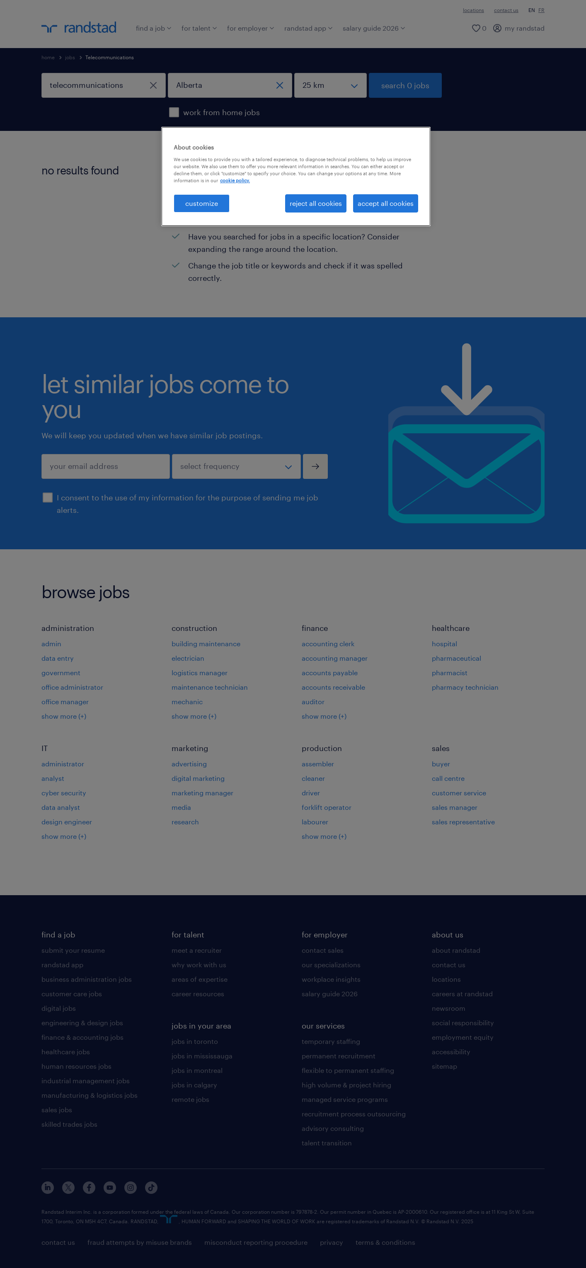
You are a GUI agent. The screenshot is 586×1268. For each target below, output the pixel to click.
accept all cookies (386, 203)
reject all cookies (316, 203)
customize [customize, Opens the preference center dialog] (201, 203)
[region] (296, 176)
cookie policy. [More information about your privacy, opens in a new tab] (235, 180)
